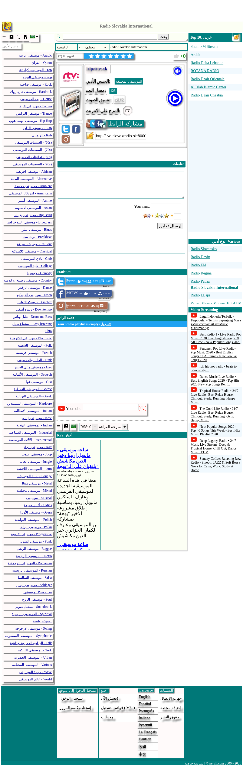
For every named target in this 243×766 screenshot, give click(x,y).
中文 (142, 754)
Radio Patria (200, 281)
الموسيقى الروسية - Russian (32, 570)
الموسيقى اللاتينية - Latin (34, 469)
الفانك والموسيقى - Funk (34, 360)
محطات (107, 717)
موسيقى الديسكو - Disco (34, 295)
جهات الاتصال (171, 698)
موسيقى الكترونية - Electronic (31, 338)
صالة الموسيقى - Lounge (34, 476)
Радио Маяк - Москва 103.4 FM (216, 303)
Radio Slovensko (204, 249)
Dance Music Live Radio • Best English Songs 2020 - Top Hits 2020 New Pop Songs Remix (215, 380)
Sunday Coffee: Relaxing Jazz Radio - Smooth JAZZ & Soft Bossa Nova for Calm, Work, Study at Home (216, 464)
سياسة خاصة (194, 763)
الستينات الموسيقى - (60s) (33, 142)
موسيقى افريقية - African (34, 171)
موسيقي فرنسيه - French (34, 353)
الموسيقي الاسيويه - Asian (33, 208)
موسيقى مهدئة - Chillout (34, 244)
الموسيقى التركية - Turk (35, 650)
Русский (145, 725)
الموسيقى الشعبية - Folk (34, 345)
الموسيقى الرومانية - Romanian (30, 563)
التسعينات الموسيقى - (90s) (32, 164)
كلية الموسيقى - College (35, 266)
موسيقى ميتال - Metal (36, 483)
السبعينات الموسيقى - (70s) (32, 150)
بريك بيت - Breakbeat (37, 237)
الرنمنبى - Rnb (42, 135)
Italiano (144, 718)
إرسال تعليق (170, 225)
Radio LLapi (200, 295)
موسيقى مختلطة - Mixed (34, 490)
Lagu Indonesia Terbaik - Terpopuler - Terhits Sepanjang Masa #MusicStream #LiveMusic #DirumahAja (216, 322)
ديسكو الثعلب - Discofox (34, 302)
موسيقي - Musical (39, 498)
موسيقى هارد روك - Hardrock (31, 91)
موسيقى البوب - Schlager (34, 585)
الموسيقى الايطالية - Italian (33, 411)
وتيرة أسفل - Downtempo (34, 309)
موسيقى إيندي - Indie (37, 418)
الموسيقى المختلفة (129, 81)
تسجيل (105, 324)
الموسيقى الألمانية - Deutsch (32, 374)
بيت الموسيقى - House (36, 99)
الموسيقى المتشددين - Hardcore (29, 403)
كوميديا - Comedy (39, 273)
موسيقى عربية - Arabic (35, 55)
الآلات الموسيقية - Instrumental (30, 440)
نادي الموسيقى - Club (36, 258)
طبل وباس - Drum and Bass (32, 316)
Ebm (48, 331)
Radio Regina (201, 273)
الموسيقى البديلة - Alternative (31, 179)
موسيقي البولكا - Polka (36, 527)
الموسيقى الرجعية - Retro (34, 556)
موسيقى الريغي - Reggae (34, 548)
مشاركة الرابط (114, 123)
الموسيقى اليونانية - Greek (34, 396)
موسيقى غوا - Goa (39, 382)
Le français (148, 732)
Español (145, 704)
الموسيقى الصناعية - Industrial (30, 432)
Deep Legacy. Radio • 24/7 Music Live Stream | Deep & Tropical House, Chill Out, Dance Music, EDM (213, 446)
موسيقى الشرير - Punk (36, 541)
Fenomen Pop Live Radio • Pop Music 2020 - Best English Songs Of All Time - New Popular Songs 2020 (214, 354)
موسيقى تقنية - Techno (36, 106)
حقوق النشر (169, 717)
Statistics (63, 272)
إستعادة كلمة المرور (75, 708)
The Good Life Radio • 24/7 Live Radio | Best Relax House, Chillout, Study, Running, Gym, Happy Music (214, 414)
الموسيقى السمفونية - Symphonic (28, 636)
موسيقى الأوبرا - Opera (36, 512)
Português (146, 711)
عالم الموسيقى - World (35, 679)
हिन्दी (142, 747)
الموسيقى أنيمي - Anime (34, 200)
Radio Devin (200, 257)
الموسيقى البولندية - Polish (33, 519)
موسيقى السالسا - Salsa (35, 577)
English (144, 697)
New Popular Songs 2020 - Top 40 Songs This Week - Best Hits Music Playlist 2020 (215, 430)
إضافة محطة (170, 708)
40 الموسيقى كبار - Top (35, 70)
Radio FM (198, 265)
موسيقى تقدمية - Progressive (31, 534)
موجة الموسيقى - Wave (35, 672)
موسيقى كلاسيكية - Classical (31, 251)
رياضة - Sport (42, 621)
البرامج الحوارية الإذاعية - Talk (31, 643)
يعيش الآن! (109, 698)
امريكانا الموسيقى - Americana (30, 193)
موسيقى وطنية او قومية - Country (28, 280)
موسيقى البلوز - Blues (36, 229)
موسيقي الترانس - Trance (34, 113)
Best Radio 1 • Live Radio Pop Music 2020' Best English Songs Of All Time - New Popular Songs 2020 (216, 338)
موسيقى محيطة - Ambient (33, 186)
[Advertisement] (121, 9)
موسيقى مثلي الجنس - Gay (32, 367)
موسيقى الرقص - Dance (35, 287)
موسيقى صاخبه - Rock (36, 84)
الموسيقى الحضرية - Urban (33, 657)
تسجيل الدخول (71, 698)
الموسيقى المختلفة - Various (32, 665)
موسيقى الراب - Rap (37, 128)
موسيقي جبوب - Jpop (37, 454)
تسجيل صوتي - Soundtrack (33, 606)
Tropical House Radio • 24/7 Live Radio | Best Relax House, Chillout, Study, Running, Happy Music (215, 396)
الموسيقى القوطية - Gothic (33, 389)
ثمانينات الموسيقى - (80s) (34, 157)
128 (113, 90)
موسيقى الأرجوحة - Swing (33, 628)
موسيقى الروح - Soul (37, 599)
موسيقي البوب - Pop (37, 77)
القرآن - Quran (42, 62)
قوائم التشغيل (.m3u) (118, 708)
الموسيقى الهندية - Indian (34, 425)
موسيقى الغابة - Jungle (36, 461)
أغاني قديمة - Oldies (38, 505)
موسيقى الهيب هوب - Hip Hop (30, 121)
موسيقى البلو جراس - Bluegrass (29, 222)
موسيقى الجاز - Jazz (37, 447)
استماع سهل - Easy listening (32, 324)
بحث (163, 37)
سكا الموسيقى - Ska (37, 592)
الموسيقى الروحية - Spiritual (32, 614)
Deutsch (145, 739)
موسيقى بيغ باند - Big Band (33, 215)
